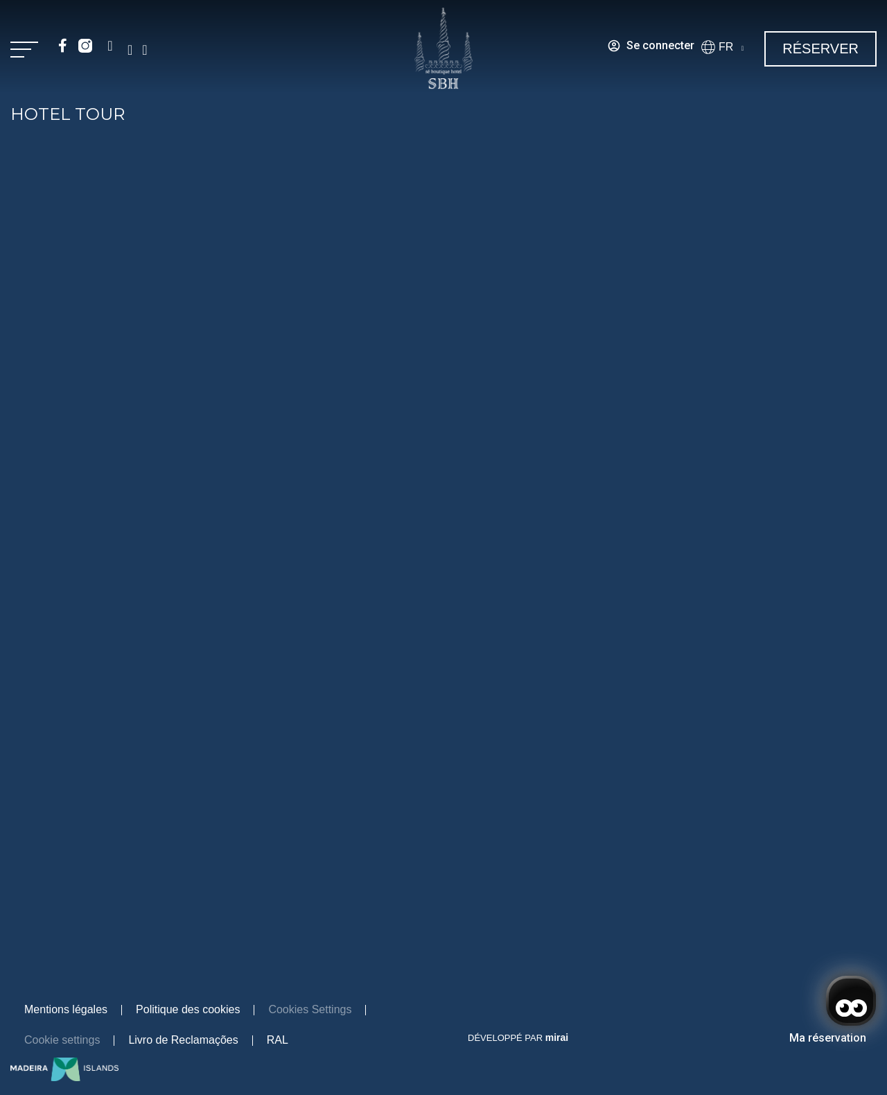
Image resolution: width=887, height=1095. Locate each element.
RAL (277, 1040)
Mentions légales (65, 1009)
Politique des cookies (188, 1009)
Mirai (556, 1037)
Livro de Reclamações (183, 1040)
